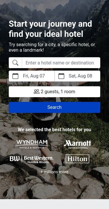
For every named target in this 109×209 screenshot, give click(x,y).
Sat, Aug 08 (80, 76)
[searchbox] (61, 62)
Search (54, 107)
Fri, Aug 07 (34, 76)
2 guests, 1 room (54, 91)
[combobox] (54, 62)
